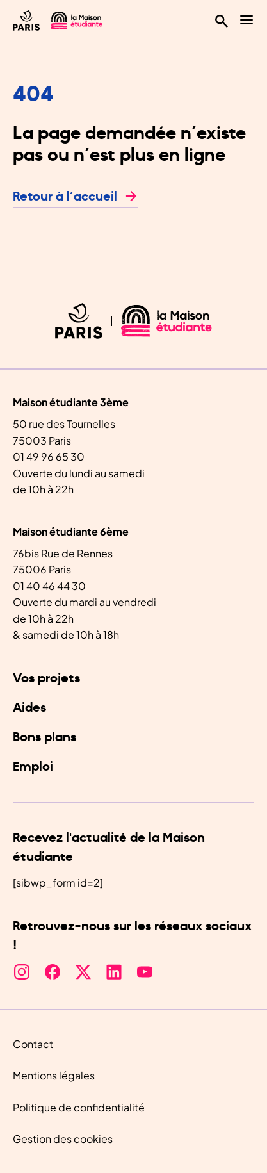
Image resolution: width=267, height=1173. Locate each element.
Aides (29, 707)
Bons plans (44, 737)
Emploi (33, 766)
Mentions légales (54, 1075)
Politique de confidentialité (79, 1107)
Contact (33, 1044)
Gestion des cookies (63, 1138)
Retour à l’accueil (65, 196)
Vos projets (46, 678)
